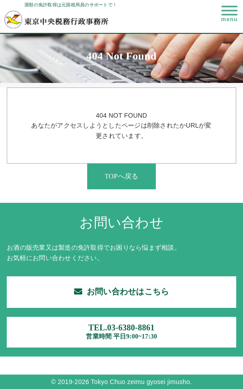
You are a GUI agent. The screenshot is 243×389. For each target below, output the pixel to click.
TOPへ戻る (122, 176)
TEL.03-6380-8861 (121, 332)
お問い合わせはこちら (121, 291)
